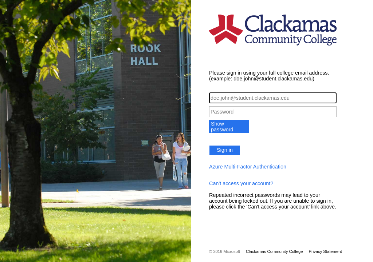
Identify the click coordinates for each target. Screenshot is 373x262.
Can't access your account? (241, 183)
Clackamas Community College (274, 251)
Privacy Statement (325, 251)
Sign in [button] (225, 150)
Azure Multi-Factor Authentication (247, 167)
